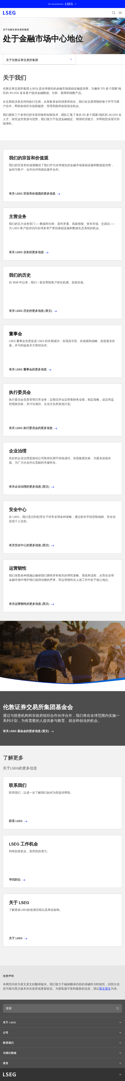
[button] (62, 1022)
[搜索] (113, 12)
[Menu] (120, 12)
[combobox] (58, 1008)
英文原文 (105, 989)
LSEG (71, 4)
